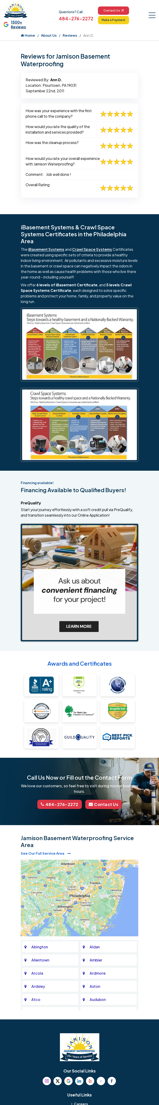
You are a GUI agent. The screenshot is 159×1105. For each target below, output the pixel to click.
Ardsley (38, 986)
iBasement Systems (46, 249)
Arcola (37, 973)
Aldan (95, 946)
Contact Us (113, 10)
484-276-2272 (76, 18)
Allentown (40, 960)
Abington (39, 946)
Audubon (98, 999)
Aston (95, 986)
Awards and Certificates (79, 663)
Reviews (70, 35)
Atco (35, 999)
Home (28, 35)
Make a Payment (114, 20)
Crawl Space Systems (92, 249)
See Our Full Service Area (46, 853)
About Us (49, 35)
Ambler (96, 960)
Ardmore (98, 973)
